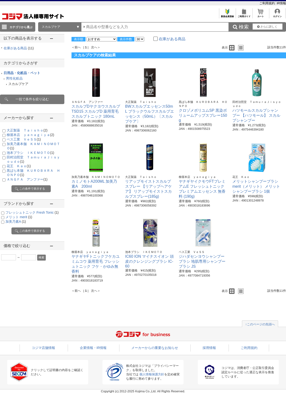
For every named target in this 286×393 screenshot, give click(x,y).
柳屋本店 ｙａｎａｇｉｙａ (30, 135)
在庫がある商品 (19, 48)
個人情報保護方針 (151, 374)
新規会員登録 (227, 15)
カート (260, 15)
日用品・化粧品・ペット (22, 73)
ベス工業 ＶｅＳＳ (24, 139)
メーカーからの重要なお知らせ (154, 348)
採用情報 (209, 348)
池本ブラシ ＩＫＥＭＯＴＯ (30, 153)
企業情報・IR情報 (93, 348)
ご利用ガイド (244, 15)
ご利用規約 (267, 3)
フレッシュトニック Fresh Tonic (32, 212)
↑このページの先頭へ (260, 324)
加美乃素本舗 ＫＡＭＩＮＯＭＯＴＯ (96, 177)
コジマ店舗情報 (43, 348)
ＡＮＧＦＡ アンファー (27, 179)
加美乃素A (15, 221)
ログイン (277, 15)
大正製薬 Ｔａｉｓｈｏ (27, 130)
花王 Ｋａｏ (19, 166)
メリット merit (18, 217)
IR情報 (281, 3)
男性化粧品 (14, 78)
